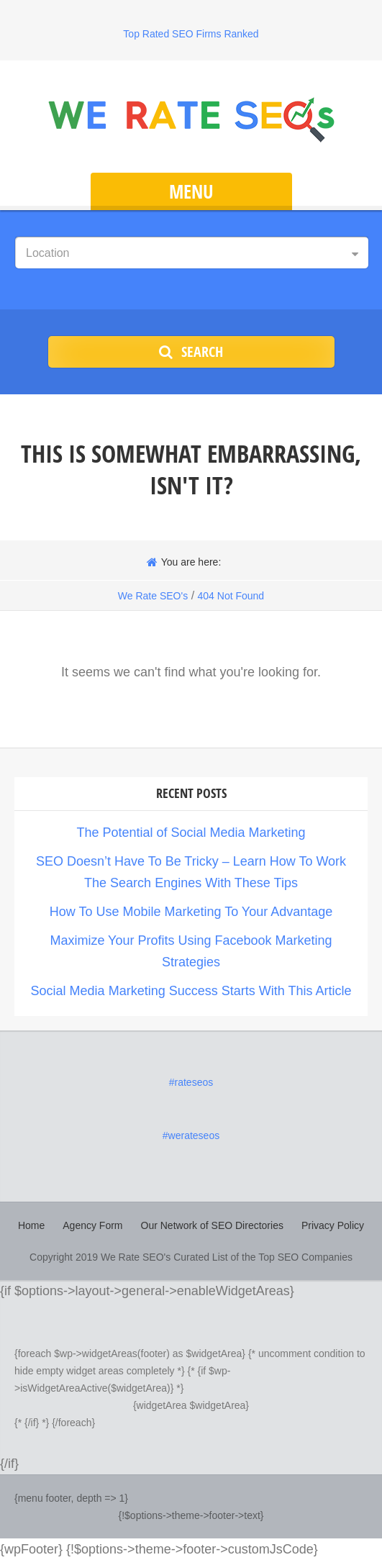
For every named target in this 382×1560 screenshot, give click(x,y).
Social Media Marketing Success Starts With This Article (191, 991)
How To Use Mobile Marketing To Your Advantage (191, 911)
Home (31, 1225)
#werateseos (191, 1135)
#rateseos (191, 1082)
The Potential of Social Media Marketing (190, 832)
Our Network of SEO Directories (212, 1225)
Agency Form (92, 1225)
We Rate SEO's (153, 596)
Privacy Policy (332, 1225)
